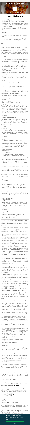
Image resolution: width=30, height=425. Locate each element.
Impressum (23, 3)
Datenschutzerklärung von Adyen (9, 216)
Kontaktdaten (18, 3)
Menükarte (8, 3)
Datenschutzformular (4, 276)
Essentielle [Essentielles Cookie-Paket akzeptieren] (15, 423)
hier (2, 338)
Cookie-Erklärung (9, 169)
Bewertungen (13, 3)
